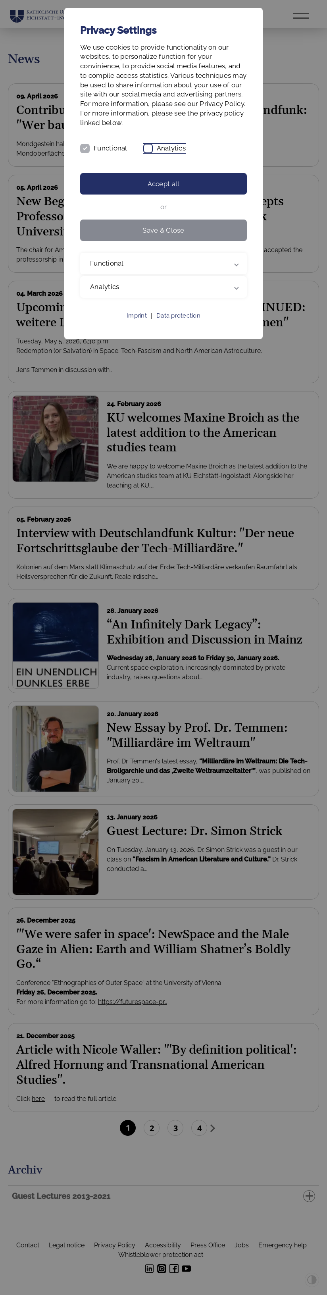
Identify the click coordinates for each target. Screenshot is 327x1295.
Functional (110, 148)
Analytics (171, 148)
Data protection (178, 315)
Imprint (137, 315)
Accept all (164, 184)
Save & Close (163, 230)
